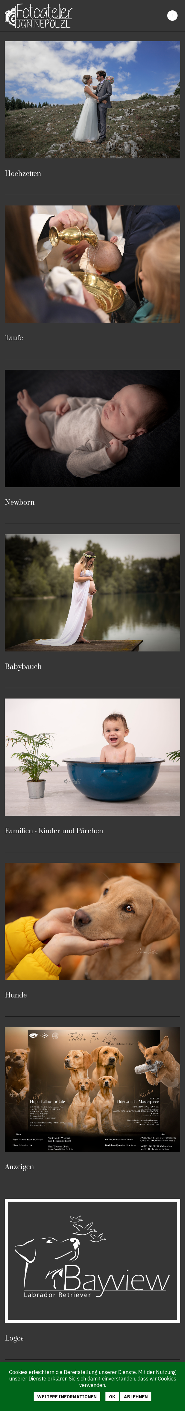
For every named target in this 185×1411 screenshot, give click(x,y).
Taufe (14, 338)
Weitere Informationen (67, 1397)
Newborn (20, 502)
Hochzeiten (23, 173)
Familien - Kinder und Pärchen (54, 831)
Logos (14, 1338)
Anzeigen (19, 1167)
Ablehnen (136, 1397)
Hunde (16, 995)
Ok (112, 1397)
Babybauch (23, 666)
